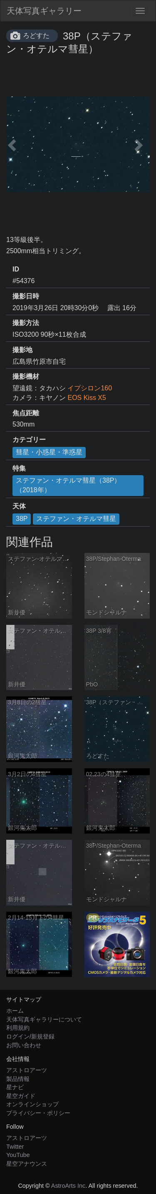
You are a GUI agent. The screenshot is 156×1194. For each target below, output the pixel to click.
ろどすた (36, 35)
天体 (19, 506)
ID (15, 269)
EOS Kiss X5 (86, 397)
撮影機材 (25, 376)
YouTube (18, 1155)
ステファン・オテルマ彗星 (76, 518)
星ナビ (15, 1087)
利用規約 (18, 1027)
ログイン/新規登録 (30, 1036)
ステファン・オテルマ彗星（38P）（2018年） (68, 485)
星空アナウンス (26, 1163)
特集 (19, 468)
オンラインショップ (32, 1104)
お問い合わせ (23, 1045)
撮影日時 (25, 296)
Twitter (15, 1146)
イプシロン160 (89, 388)
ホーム (15, 1010)
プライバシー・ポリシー (38, 1113)
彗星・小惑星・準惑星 (49, 452)
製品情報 (18, 1079)
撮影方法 (25, 322)
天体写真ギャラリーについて (44, 1019)
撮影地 (22, 349)
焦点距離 (25, 413)
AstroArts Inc (68, 1185)
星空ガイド (20, 1096)
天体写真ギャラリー (44, 10)
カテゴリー (29, 439)
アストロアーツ (26, 1070)
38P (21, 518)
